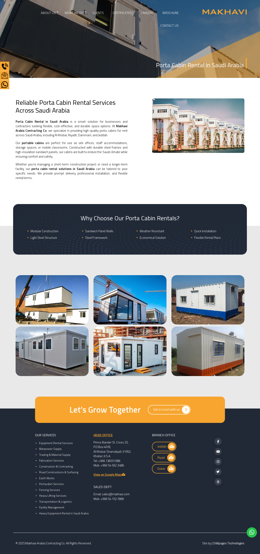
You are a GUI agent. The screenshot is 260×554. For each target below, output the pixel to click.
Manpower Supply (50, 449)
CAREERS (147, 12)
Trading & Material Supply (55, 454)
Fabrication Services (51, 460)
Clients (98, 12)
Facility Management (51, 507)
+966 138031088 (109, 460)
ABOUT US (48, 12)
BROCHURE (171, 12)
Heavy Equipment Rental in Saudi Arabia (64, 513)
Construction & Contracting (56, 466)
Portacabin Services (51, 484)
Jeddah (166, 446)
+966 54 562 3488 (112, 465)
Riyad (166, 458)
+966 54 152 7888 (112, 498)
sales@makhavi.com (116, 494)
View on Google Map (109, 474)
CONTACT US (169, 25)
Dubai (166, 469)
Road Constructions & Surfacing (58, 472)
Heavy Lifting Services (52, 495)
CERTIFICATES (122, 12)
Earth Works (47, 478)
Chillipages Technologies (228, 543)
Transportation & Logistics (55, 501)
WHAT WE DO (74, 12)
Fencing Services (49, 490)
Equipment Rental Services (56, 443)
